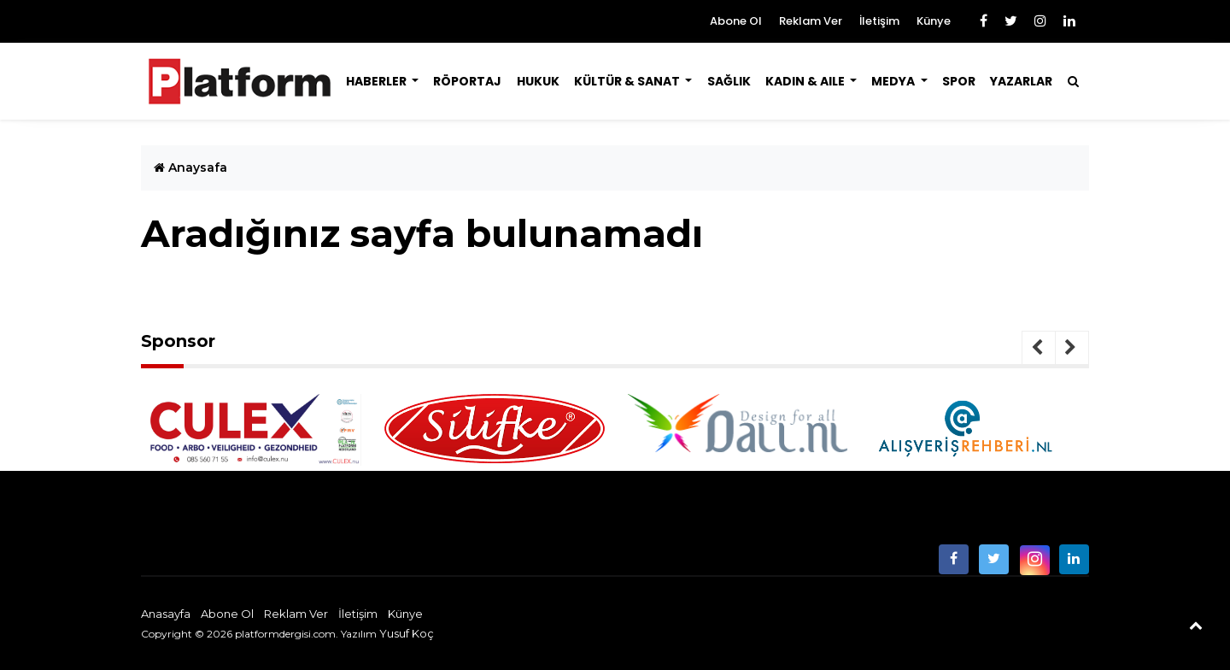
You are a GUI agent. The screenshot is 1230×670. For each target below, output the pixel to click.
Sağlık (729, 81)
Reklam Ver (810, 21)
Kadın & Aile (806, 81)
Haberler (377, 81)
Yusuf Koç (406, 633)
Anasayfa (165, 613)
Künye (934, 21)
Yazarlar (1021, 81)
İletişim (879, 21)
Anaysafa (190, 167)
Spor (958, 81)
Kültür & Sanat (628, 81)
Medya (894, 81)
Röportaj (467, 81)
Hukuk (538, 81)
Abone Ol (736, 21)
